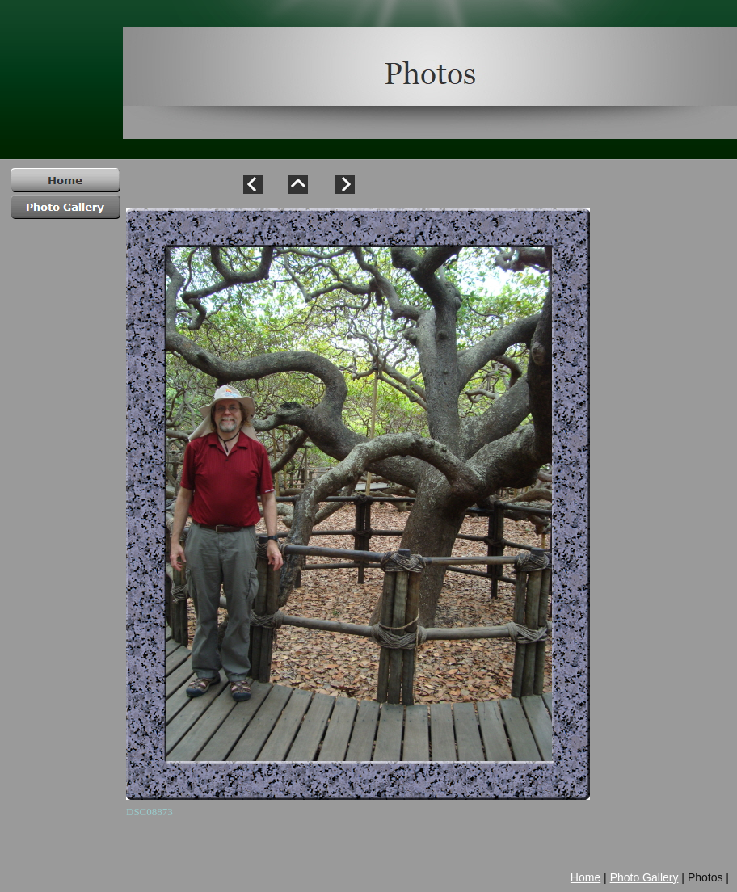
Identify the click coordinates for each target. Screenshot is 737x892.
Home (585, 877)
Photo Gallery (644, 877)
